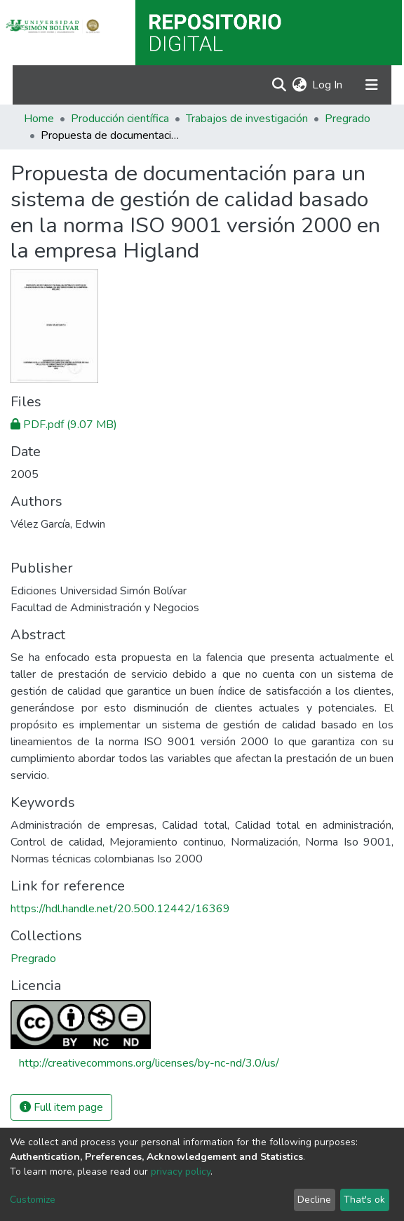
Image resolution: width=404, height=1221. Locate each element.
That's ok (364, 1199)
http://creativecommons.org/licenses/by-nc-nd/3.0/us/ (149, 1063)
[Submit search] (279, 84)
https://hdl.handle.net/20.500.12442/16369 (120, 908)
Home (39, 118)
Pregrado (347, 118)
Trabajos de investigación (247, 118)
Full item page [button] (61, 1107)
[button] (299, 84)
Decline (314, 1199)
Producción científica (120, 118)
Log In (328, 85)
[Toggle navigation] (371, 85)
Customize (32, 1199)
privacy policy (180, 1171)
